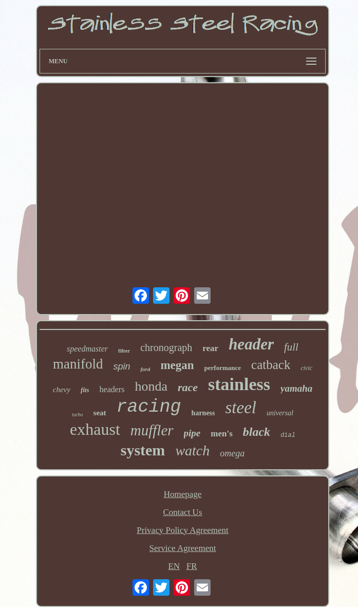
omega (232, 453)
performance (222, 368)
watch (192, 450)
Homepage (183, 494)
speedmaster (87, 348)
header (251, 344)
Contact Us (182, 512)
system (143, 450)
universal (280, 413)
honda (151, 386)
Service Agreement (182, 548)
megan (177, 365)
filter (124, 350)
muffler (152, 430)
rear (210, 348)
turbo (77, 414)
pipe (192, 433)
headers (112, 389)
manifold (78, 364)
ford (145, 369)
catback (270, 365)
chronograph (166, 347)
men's (222, 433)
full (291, 347)
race (188, 387)
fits (85, 390)
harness (203, 413)
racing (149, 407)
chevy (61, 389)
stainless (239, 384)
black (256, 431)
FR (191, 566)
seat (99, 413)
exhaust (95, 429)
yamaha (296, 388)
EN (174, 566)
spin (121, 366)
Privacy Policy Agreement (182, 530)
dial (287, 435)
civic (306, 368)
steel (240, 407)
